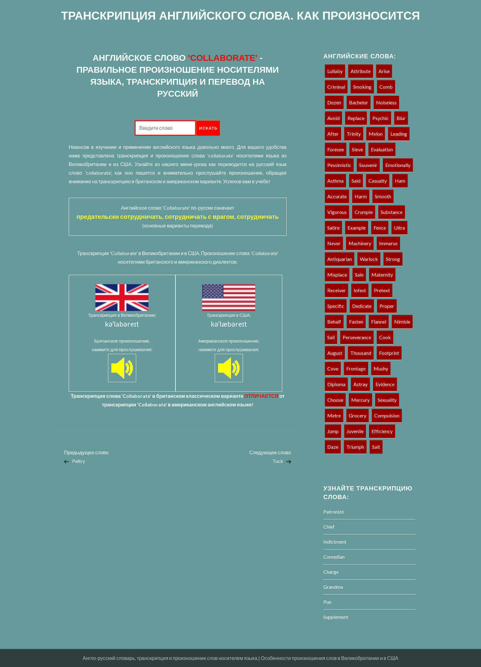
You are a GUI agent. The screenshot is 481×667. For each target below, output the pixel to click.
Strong (393, 259)
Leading (399, 134)
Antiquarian (339, 259)
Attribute (361, 71)
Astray (360, 384)
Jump (333, 431)
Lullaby (335, 71)
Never (334, 243)
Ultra (399, 228)
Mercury (360, 400)
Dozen (334, 102)
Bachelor (358, 102)
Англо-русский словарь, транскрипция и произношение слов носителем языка (170, 658)
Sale (359, 274)
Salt (376, 447)
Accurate (337, 196)
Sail (331, 337)
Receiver (336, 290)
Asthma (335, 181)
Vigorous (337, 212)
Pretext (382, 290)
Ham (400, 181)
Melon (376, 134)
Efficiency (382, 431)
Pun (327, 602)
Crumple (364, 212)
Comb (386, 87)
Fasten (356, 321)
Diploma (336, 384)
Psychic (380, 118)
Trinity (354, 134)
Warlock (369, 259)
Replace (356, 118)
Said (356, 181)
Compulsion (386, 415)
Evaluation (382, 149)
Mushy (381, 368)
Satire (333, 228)
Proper (386, 306)
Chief (329, 526)
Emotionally (397, 165)
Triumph (355, 447)
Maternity (382, 274)
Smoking (362, 87)
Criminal (336, 87)
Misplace (337, 274)
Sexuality (387, 400)
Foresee (335, 149)
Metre (334, 415)
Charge (331, 572)
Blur (401, 118)
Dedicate (361, 306)
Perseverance (357, 337)
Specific (335, 306)
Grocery (357, 415)
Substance (391, 212)
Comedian (334, 557)
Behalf (334, 321)
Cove (332, 368)
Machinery (359, 243)
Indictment (334, 542)
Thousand (360, 353)
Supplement (335, 617)
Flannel (378, 321)
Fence (380, 228)
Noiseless (386, 102)
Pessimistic (339, 165)
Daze (332, 447)
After (333, 134)
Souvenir (368, 165)
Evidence (384, 384)
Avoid (333, 118)
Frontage (356, 368)
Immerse (388, 243)
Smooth (383, 196)
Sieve (357, 149)
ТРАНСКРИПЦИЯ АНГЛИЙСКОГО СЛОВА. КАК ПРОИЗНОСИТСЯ (240, 15)
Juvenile (355, 431)
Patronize (333, 511)
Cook (385, 337)
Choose (335, 400)
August (334, 353)
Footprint (389, 353)
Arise (384, 71)
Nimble (402, 321)
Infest (360, 290)
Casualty (377, 181)
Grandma (333, 587)
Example (357, 228)
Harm (361, 196)
